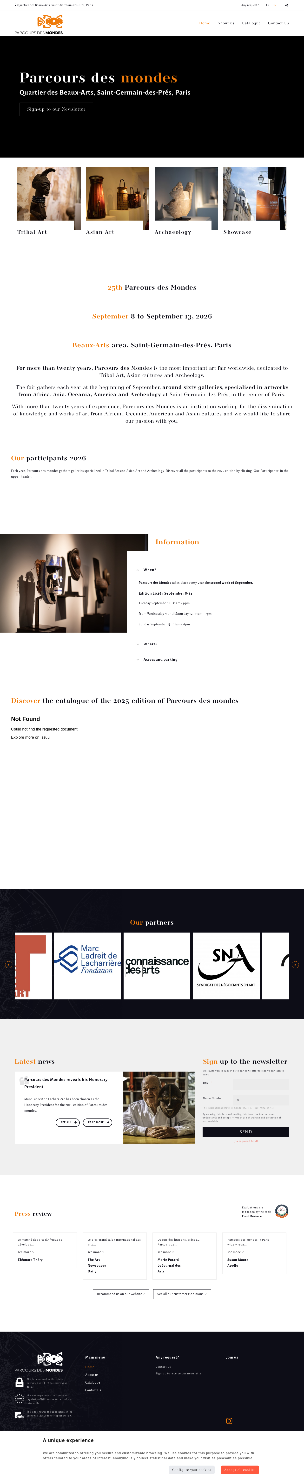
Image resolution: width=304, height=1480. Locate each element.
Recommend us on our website (119, 1294)
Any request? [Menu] (167, 1357)
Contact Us (278, 23)
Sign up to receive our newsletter (179, 1373)
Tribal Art (32, 232)
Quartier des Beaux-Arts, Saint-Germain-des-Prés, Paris (54, 5)
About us (226, 23)
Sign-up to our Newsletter (56, 109)
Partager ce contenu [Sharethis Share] (286, 5)
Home (204, 23)
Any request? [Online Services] (250, 5)
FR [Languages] (268, 5)
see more (25, 1252)
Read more (96, 1122)
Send (246, 1132)
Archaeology (173, 232)
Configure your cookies (191, 1470)
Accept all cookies (240, 1470)
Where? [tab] (151, 644)
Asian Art (100, 232)
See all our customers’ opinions (180, 1294)
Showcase (237, 232)
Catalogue (251, 23)
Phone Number (213, 1098)
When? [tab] (150, 570)
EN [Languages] (275, 5)
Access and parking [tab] (161, 660)
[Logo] (39, 24)
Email (207, 1082)
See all (66, 1122)
